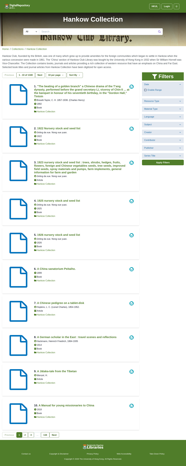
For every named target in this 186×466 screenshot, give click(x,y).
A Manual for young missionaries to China (66, 405)
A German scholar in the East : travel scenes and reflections (77, 337)
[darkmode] (176, 6)
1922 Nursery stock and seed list (58, 128)
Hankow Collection (37, 49)
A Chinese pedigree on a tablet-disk (60, 302)
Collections (18, 49)
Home (5, 49)
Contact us (26, 454)
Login (167, 6)
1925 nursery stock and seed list (58, 200)
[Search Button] (159, 31)
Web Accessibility (124, 454)
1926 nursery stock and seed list (58, 234)
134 (45, 435)
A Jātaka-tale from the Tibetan (57, 371)
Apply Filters (163, 162)
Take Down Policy (157, 454)
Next (39, 75)
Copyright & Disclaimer (58, 454)
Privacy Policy (93, 454)
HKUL (155, 6)
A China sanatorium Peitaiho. (56, 268)
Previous (9, 75)
